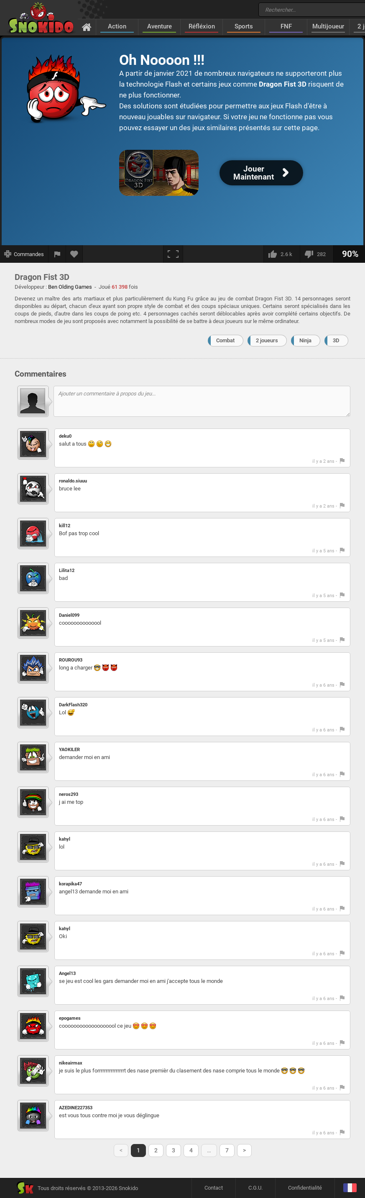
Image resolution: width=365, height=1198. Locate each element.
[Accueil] (87, 27)
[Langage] (349, 1188)
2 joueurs (267, 340)
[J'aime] (281, 254)
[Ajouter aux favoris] (74, 254)
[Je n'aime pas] (316, 254)
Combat (225, 340)
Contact (213, 1188)
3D (336, 340)
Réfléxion (202, 26)
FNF (286, 26)
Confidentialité (305, 1188)
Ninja (305, 340)
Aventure (159, 26)
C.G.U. (255, 1188)
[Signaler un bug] (57, 254)
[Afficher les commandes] (24, 254)
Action (117, 26)
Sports (244, 26)
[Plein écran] (173, 254)
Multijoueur (328, 26)
